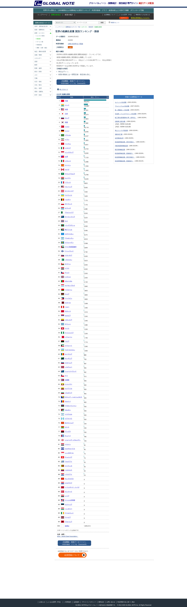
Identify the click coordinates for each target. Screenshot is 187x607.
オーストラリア (70, 217)
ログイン (124, 18)
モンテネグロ (69, 478)
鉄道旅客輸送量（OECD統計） (125, 142)
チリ (66, 375)
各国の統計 (69, 15)
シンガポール (69, 453)
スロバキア (68, 255)
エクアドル (68, 388)
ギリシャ (68, 324)
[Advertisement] (134, 52)
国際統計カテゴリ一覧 (73, 27)
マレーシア (68, 187)
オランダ (68, 208)
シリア (67, 496)
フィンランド (69, 251)
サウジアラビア (70, 174)
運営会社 (101, 602)
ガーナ (67, 427)
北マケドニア (69, 423)
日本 (66, 114)
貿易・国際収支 (39, 30)
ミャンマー (68, 384)
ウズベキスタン (70, 350)
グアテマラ (68, 418)
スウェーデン (69, 242)
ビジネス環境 (40, 35)
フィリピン (68, 298)
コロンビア (68, 320)
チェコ (67, 272)
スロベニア (68, 363)
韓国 (66, 122)
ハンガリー (68, 509)
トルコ (67, 126)
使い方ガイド (64, 89)
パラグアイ (68, 474)
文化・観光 (38, 85)
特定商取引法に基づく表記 (126, 602)
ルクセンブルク (70, 285)
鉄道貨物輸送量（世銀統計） (124, 161)
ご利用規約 (67, 602)
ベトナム (68, 144)
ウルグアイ (68, 461)
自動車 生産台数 (120, 121)
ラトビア (68, 517)
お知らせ (42, 602)
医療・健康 (38, 68)
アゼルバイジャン (70, 405)
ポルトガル (68, 281)
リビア (67, 341)
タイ (66, 221)
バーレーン (68, 337)
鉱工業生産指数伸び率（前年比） (125, 117)
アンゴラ (68, 431)
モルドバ (68, 401)
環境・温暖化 (38, 91)
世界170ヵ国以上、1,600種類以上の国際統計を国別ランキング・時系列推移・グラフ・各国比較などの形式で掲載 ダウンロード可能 (93, 10)
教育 (35, 65)
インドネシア (69, 152)
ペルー (67, 307)
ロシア (67, 118)
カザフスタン (69, 234)
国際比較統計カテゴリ (43, 23)
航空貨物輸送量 (120, 149)
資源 (35, 61)
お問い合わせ (110, 602)
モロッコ (68, 311)
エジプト (68, 178)
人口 (35, 75)
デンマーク (68, 491)
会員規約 (76, 602)
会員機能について (110, 15)
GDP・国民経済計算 (41, 26)
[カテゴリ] (65, 22)
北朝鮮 (67, 380)
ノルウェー (68, 367)
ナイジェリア (69, 332)
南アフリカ (68, 229)
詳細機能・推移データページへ (73, 82)
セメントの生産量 (120, 102)
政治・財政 (38, 71)
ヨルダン (68, 410)
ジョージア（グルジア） (73, 440)
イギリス (68, 277)
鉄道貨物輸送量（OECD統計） (125, 157)
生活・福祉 (38, 81)
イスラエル (68, 414)
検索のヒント (115, 22)
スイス (67, 328)
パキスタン (68, 260)
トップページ (42, 15)
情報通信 (39, 44)
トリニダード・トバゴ (72, 487)
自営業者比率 (119, 138)
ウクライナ (68, 195)
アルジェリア (69, 212)
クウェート (68, 345)
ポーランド (68, 204)
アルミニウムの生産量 (122, 106)
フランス (68, 182)
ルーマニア (68, 354)
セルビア (68, 315)
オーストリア (69, 191)
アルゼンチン (69, 238)
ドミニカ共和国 (70, 500)
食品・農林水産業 (40, 51)
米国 (66, 109)
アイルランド (69, 513)
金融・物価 (38, 55)
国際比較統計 (56, 15)
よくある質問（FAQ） (125, 15)
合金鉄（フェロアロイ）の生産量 (125, 114)
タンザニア (68, 358)
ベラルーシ (68, 290)
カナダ (67, 169)
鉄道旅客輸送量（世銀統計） (124, 153)
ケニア (67, 294)
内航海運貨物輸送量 (121, 146)
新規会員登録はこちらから (140, 18)
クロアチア (68, 483)
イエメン (68, 444)
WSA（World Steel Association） (67, 536)
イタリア (68, 148)
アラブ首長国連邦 (70, 247)
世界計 (67, 526)
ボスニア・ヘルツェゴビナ (73, 397)
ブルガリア (68, 393)
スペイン (68, 165)
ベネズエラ (68, 470)
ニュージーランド (70, 371)
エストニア (68, 504)
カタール (68, 302)
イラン (67, 139)
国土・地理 (38, 88)
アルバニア (68, 521)
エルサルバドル (70, 448)
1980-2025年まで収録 (75, 44)
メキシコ (68, 161)
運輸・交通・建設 (42, 47)
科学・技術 (38, 95)
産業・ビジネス (39, 33)
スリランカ (68, 466)
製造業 (91, 27)
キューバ (68, 436)
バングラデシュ (70, 225)
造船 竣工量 (118, 134)
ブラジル (68, 135)
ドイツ (67, 131)
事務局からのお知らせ (143, 15)
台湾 (66, 156)
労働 (35, 78)
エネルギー (38, 58)
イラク (67, 268)
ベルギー (68, 199)
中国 (66, 101)
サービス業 (40, 41)
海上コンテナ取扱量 (121, 130)
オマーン (68, 264)
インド (67, 105)
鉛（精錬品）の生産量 (122, 110)
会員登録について (72, 555)
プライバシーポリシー (89, 602)
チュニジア (68, 457)
